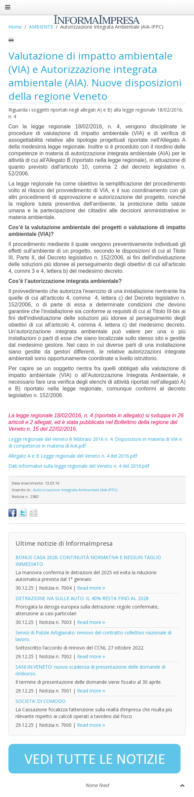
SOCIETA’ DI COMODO (40, 701)
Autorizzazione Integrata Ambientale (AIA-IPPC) (75, 489)
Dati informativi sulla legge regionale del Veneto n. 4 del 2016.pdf (78, 466)
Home (15, 27)
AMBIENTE (41, 27)
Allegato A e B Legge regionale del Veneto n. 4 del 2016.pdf (72, 456)
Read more (89, 588)
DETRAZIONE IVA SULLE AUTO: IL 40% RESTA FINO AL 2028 (82, 598)
